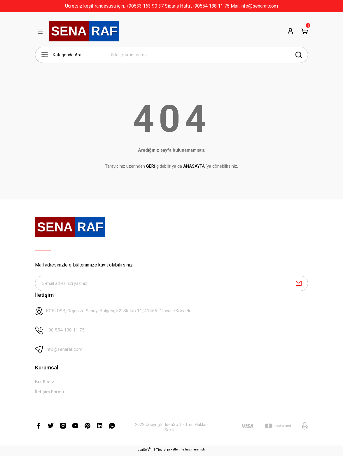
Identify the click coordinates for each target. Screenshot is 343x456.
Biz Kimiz (45, 383)
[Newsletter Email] (171, 284)
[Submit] (298, 284)
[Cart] (304, 31)
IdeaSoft (143, 451)
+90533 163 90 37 (145, 6)
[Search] (206, 55)
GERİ (150, 166)
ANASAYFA (194, 166)
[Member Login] (290, 31)
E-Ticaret (159, 452)
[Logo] (84, 31)
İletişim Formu (50, 394)
